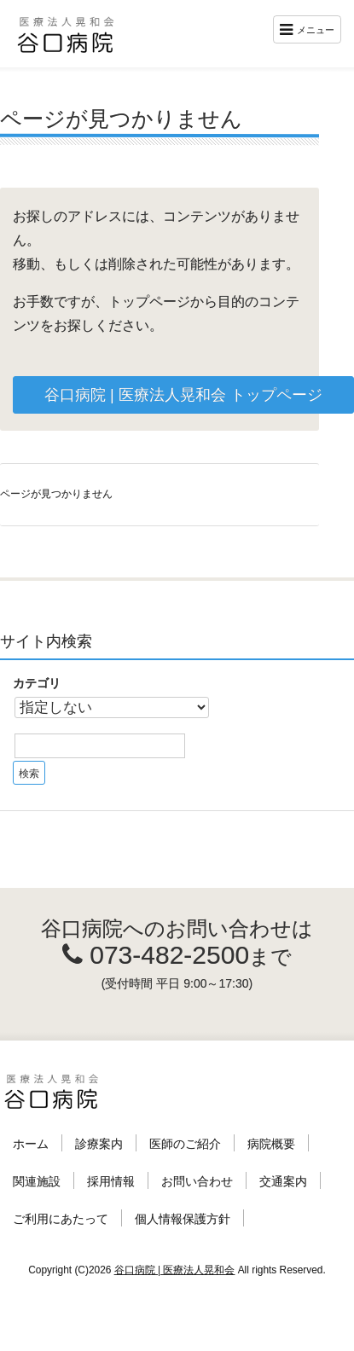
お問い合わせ (197, 1181)
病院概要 (271, 1144)
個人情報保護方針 (182, 1219)
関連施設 (37, 1181)
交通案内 (283, 1181)
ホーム (31, 1144)
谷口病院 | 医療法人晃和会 (174, 1270)
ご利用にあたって (60, 1219)
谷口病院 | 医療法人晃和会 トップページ (183, 394)
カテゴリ (37, 683)
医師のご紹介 (185, 1144)
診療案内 (99, 1144)
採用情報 (111, 1181)
